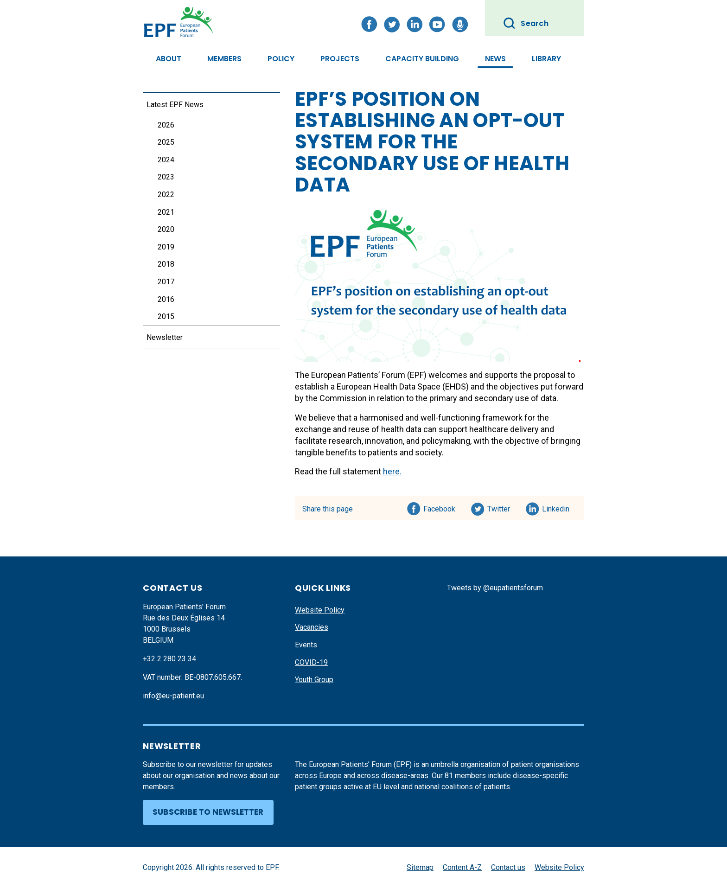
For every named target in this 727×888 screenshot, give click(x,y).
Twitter (501, 507)
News (495, 58)
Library (546, 58)
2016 (166, 299)
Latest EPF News (175, 104)
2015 (166, 316)
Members (224, 58)
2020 (166, 229)
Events (306, 644)
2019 (166, 247)
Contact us (508, 867)
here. (392, 471)
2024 (166, 159)
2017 (166, 281)
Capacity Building (422, 58)
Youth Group (314, 679)
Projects (339, 58)
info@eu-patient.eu (173, 695)
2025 (166, 142)
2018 (166, 264)
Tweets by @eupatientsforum (495, 587)
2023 (166, 176)
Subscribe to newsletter (208, 812)
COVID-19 (311, 662)
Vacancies (311, 627)
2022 (166, 194)
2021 (166, 212)
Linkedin (556, 507)
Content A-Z (462, 867)
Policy (281, 58)
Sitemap (420, 867)
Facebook (439, 507)
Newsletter (165, 337)
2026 (166, 125)
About (168, 58)
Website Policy (319, 610)
